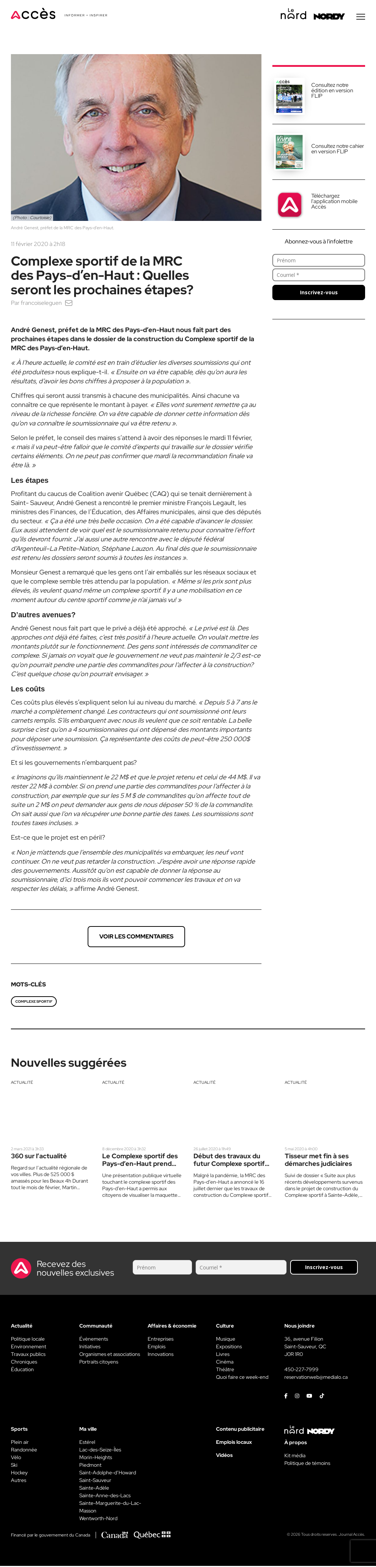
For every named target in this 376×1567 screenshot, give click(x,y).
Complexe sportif (33, 1002)
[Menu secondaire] (360, 18)
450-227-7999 (301, 1370)
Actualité (22, 1083)
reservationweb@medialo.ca (316, 1378)
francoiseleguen (41, 304)
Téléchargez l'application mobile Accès (334, 202)
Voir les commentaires (136, 937)
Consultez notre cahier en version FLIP (337, 150)
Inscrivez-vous (319, 293)
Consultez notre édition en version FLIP (332, 91)
